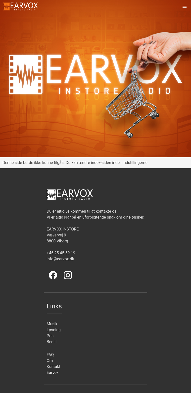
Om (50, 360)
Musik (52, 324)
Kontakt (53, 366)
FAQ (50, 354)
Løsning (54, 330)
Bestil (52, 341)
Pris (50, 335)
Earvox (53, 372)
